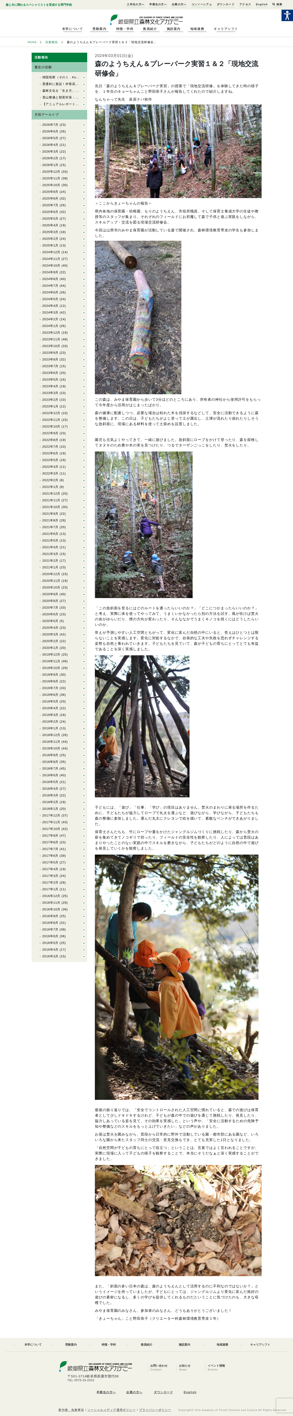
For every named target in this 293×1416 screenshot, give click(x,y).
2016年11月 (51, 902)
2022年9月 (50, 433)
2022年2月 (50, 480)
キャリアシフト (226, 29)
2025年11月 (51, 178)
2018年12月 (51, 735)
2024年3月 (50, 312)
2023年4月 (50, 386)
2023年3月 (50, 393)
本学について (72, 29)
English (262, 4)
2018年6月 (50, 775)
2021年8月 (50, 520)
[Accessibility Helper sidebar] (287, 15)
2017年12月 (51, 815)
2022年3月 (50, 473)
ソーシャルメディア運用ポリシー (111, 1410)
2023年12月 (51, 332)
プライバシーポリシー (155, 1410)
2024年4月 (50, 306)
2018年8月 (50, 762)
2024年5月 (50, 299)
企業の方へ (179, 4)
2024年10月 (51, 265)
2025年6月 (50, 212)
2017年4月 (50, 869)
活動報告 (51, 42)
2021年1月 (50, 567)
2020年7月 (50, 607)
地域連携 (197, 29)
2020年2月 (50, 641)
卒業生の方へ (158, 4)
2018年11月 (51, 741)
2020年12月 (51, 574)
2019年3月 (50, 715)
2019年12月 (51, 654)
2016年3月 (50, 956)
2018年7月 (50, 768)
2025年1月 (50, 245)
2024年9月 (50, 272)
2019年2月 (50, 721)
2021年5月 (50, 540)
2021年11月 (51, 500)
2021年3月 (50, 554)
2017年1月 (50, 889)
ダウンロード (226, 4)
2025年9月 (50, 192)
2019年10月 (51, 668)
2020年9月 (50, 594)
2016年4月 (50, 949)
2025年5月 (50, 218)
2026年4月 (50, 145)
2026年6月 (50, 131)
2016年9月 (50, 916)
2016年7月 (50, 929)
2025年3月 (50, 232)
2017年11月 (51, 822)
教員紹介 (150, 29)
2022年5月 (50, 460)
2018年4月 (50, 788)
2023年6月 (50, 373)
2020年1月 (50, 648)
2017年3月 (50, 876)
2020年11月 (51, 580)
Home (32, 42)
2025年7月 (50, 205)
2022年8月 (50, 440)
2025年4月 (50, 225)
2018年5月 (50, 782)
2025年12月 (51, 171)
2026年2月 (50, 158)
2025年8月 (50, 198)
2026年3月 (50, 151)
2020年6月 (50, 614)
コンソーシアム (201, 4)
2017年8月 (50, 842)
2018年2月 (50, 802)
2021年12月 (51, 493)
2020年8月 (50, 601)
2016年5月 (50, 943)
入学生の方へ (135, 4)
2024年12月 (51, 252)
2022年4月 (50, 466)
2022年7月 (50, 446)
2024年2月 (50, 319)
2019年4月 (50, 708)
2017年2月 (50, 882)
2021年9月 (50, 513)
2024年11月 (51, 259)
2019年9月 (50, 674)
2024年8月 (50, 279)
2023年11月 (51, 339)
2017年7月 (50, 849)
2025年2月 (50, 238)
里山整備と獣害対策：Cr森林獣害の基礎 (72, 97)
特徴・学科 (125, 29)
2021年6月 (50, 534)
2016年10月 (51, 909)
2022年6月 (50, 453)
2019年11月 (51, 661)
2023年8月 (50, 359)
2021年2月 (50, 560)
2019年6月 (50, 695)
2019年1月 (50, 728)
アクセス (245, 4)
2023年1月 (50, 406)
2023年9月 (50, 352)
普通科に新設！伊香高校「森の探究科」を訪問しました (83, 84)
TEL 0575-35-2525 (81, 1380)
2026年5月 (50, 138)
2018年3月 (50, 795)
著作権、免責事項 (71, 1410)
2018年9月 (50, 755)
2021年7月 (50, 527)
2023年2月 (50, 399)
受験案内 (99, 29)
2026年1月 (50, 165)
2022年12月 (51, 413)
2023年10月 (51, 346)
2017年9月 (50, 835)
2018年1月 (50, 809)
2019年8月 (50, 681)
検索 (277, 4)
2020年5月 (50, 621)
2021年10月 (51, 507)
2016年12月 (51, 896)
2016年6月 (50, 936)
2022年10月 (51, 426)
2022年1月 (50, 487)
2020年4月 (50, 627)
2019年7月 (50, 688)
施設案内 (174, 29)
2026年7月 (50, 124)
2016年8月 (50, 923)
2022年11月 (51, 420)
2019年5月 (50, 701)
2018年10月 (51, 748)
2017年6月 (50, 855)
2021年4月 (50, 547)
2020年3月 (50, 634)
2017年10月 (51, 829)
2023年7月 (50, 366)
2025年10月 (51, 185)
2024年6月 (50, 292)
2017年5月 (50, 862)
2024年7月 (50, 285)
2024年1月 (50, 326)
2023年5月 (50, 379)
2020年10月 (51, 587)
